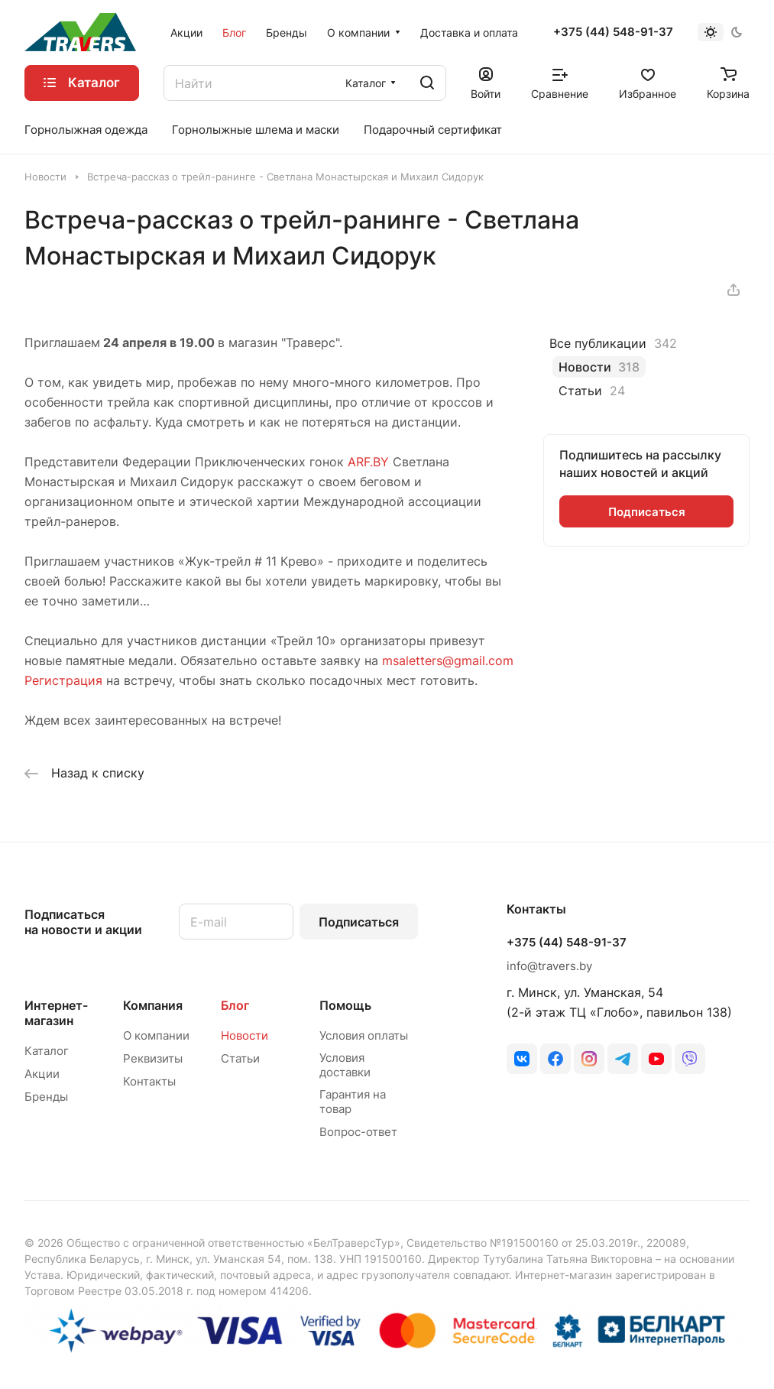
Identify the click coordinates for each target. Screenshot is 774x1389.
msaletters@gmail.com (447, 660)
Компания (153, 1005)
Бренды (46, 1096)
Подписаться (359, 922)
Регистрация (63, 680)
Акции (42, 1073)
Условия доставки (345, 1064)
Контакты (149, 1081)
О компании (156, 1035)
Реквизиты (153, 1058)
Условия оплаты (363, 1035)
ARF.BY (368, 461)
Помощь (345, 1005)
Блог (235, 1005)
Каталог (46, 1050)
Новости (244, 1035)
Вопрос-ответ (358, 1132)
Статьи (240, 1058)
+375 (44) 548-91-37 (613, 32)
